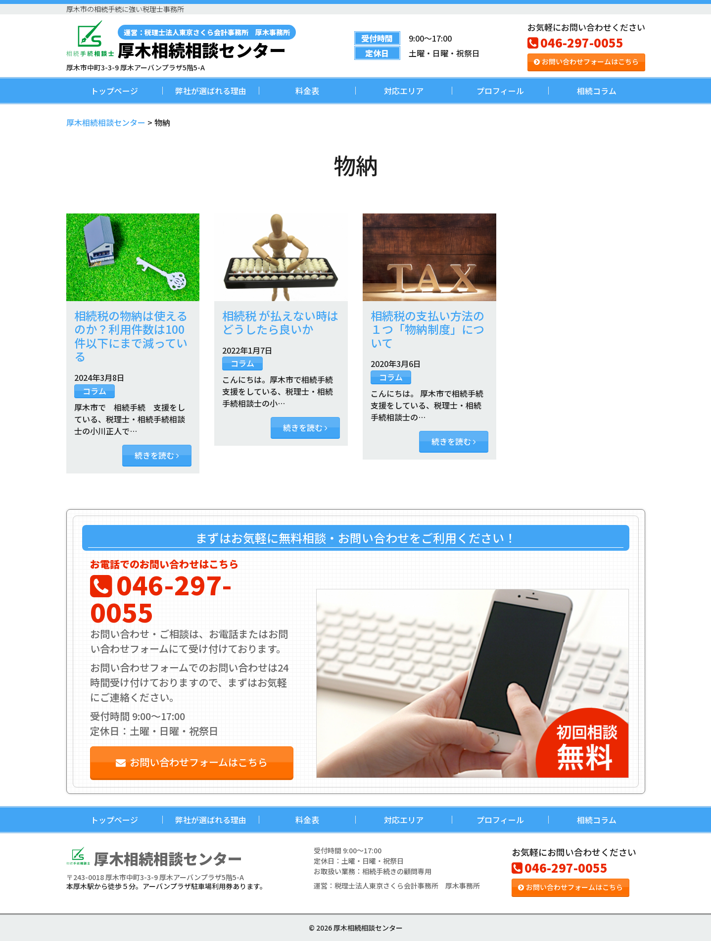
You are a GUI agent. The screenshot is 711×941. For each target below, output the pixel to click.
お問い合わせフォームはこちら (586, 61)
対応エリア (404, 91)
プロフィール (500, 91)
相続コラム (596, 91)
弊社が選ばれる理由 (210, 91)
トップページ (114, 91)
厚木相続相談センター (207, 41)
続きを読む (157, 455)
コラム (94, 391)
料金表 (307, 91)
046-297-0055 (575, 42)
